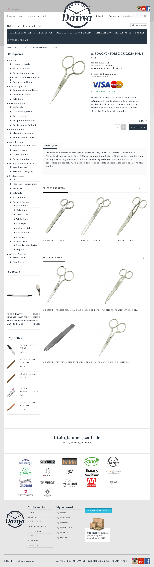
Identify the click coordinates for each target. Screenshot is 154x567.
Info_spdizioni (33, 26)
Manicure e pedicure (24, 145)
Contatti (31, 510)
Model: (95, 62)
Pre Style (21, 223)
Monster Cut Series (26, 245)
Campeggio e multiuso (25, 90)
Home (9, 48)
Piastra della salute (23, 137)
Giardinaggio (20, 167)
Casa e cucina (17, 129)
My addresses (63, 520)
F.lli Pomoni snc (107, 74)
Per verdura (19, 116)
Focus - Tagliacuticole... (25, 386)
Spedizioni (33, 514)
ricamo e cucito (21, 64)
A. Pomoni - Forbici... (54, 239)
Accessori (21, 237)
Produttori (33, 538)
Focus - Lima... (24, 371)
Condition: (97, 76)
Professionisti (17, 176)
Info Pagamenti (35, 519)
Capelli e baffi (20, 154)
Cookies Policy (35, 542)
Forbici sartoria (21, 68)
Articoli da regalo (23, 171)
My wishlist (61, 535)
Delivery (14, 26)
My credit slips (63, 515)
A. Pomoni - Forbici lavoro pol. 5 (120, 309)
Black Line (22, 205)
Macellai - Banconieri (25, 184)
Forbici (18, 48)
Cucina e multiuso (23, 82)
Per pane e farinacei (24, 120)
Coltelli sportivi (18, 86)
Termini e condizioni (37, 524)
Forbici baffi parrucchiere (24, 77)
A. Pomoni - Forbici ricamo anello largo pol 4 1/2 (71, 309)
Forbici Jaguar (21, 202)
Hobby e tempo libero (21, 163)
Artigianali (18, 99)
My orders (61, 510)
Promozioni (19, 257)
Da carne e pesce (22, 111)
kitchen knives (17, 103)
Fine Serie (18, 262)
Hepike (20, 249)
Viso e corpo (20, 150)
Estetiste (17, 193)
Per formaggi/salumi (24, 125)
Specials (14, 271)
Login (101, 16)
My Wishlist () (38, 16)
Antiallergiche (24, 228)
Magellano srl (30, 558)
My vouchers (62, 530)
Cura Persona (16, 142)
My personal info (64, 525)
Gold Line (21, 210)
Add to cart (139, 126)
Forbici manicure (22, 159)
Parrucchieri (20, 197)
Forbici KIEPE (20, 241)
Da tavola (18, 107)
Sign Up (115, 16)
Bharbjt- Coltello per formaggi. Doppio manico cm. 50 (19, 319)
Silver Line (22, 214)
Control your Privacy (98, 508)
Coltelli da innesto (23, 94)
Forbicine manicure (24, 73)
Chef (15, 179)
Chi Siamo (32, 533)
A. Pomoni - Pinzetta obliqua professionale (67, 361)
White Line (22, 219)
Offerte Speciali (17, 254)
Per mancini (23, 232)
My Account (15, 16)
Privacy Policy (34, 528)
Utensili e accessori (24, 133)
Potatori (17, 188)
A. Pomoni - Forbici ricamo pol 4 (113, 361)
